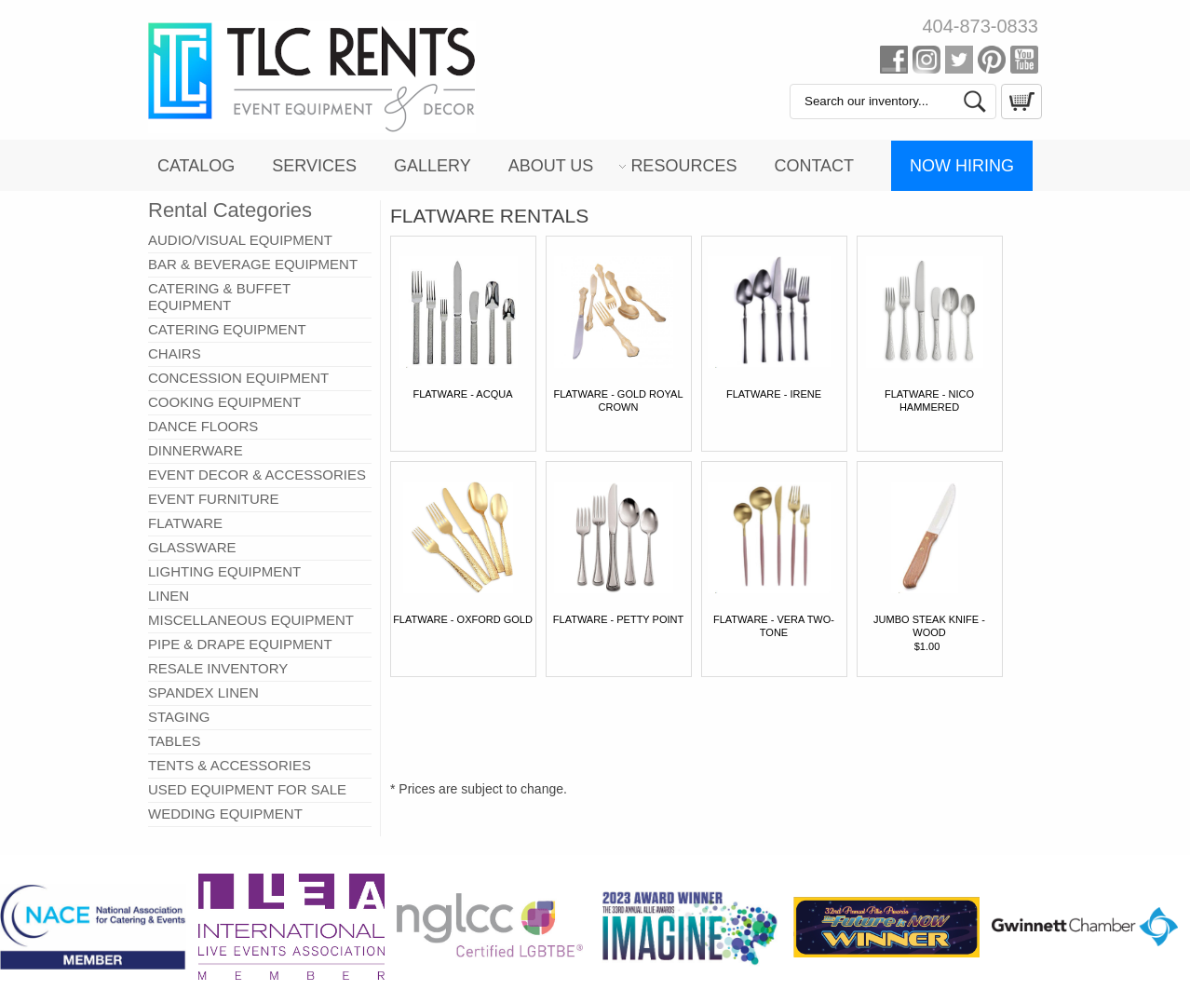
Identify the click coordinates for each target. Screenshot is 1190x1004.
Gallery (432, 165)
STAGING (179, 717)
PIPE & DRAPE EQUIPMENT (240, 644)
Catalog (196, 165)
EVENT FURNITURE (213, 499)
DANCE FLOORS (203, 426)
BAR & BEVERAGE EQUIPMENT (253, 264)
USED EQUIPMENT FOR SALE (247, 789)
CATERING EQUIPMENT (227, 329)
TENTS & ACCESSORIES (229, 765)
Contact (814, 165)
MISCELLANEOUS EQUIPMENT (251, 620)
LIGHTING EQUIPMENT (224, 571)
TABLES (174, 741)
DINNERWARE (195, 450)
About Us (551, 165)
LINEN (168, 596)
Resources (683, 165)
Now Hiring (962, 165)
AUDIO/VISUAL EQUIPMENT (240, 240)
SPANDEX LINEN (203, 692)
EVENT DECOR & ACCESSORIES (257, 474)
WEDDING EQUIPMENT (225, 813)
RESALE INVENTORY (218, 668)
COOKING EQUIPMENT (224, 402)
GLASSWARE (192, 547)
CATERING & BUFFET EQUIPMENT (219, 296)
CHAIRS (174, 353)
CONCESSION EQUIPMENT (238, 378)
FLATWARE (185, 523)
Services (314, 165)
